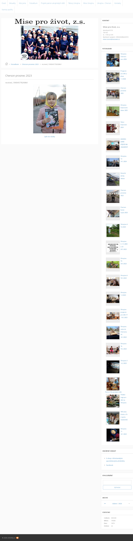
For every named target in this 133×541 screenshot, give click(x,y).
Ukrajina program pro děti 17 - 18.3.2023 (124, 313)
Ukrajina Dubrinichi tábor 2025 (124, 107)
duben (114, 504)
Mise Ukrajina (88, 3)
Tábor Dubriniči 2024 (123, 124)
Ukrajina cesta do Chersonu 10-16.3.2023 (123, 331)
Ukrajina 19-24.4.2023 (124, 259)
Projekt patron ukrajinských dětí (53, 3)
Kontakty (117, 3)
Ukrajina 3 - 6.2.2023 (124, 361)
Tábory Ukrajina (74, 3)
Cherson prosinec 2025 (123, 90)
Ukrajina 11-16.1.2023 (124, 430)
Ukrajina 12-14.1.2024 (124, 157)
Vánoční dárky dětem (123, 175)
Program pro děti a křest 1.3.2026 (123, 75)
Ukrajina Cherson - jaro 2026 (123, 56)
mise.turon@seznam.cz (111, 39)
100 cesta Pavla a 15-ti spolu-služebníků (124, 416)
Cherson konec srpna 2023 (124, 209)
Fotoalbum (33, 3)
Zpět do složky (49, 137)
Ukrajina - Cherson (104, 3)
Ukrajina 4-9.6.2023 (124, 225)
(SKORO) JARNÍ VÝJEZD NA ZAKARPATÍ (124, 143)
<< (105, 504)
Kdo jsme (22, 3)
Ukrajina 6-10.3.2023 (124, 276)
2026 (120, 504)
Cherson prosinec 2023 (30, 64)
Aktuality (12, 3)
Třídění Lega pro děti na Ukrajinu (123, 399)
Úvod (4, 3)
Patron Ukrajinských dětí (114, 392)
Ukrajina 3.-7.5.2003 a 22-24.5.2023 (124, 245)
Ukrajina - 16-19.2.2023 (123, 346)
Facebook (109, 465)
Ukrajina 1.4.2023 (123, 293)
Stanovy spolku (7, 9)
